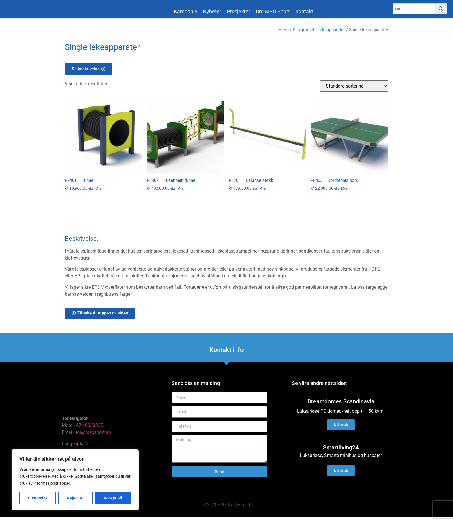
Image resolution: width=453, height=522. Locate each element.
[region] (75, 480)
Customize (38, 498)
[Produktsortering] (354, 91)
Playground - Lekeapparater (319, 35)
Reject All (76, 498)
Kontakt (304, 11)
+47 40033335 (88, 431)
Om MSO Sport (273, 11)
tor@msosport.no (94, 437)
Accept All (113, 498)
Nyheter (212, 11)
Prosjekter (238, 11)
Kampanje (185, 11)
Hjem (283, 35)
